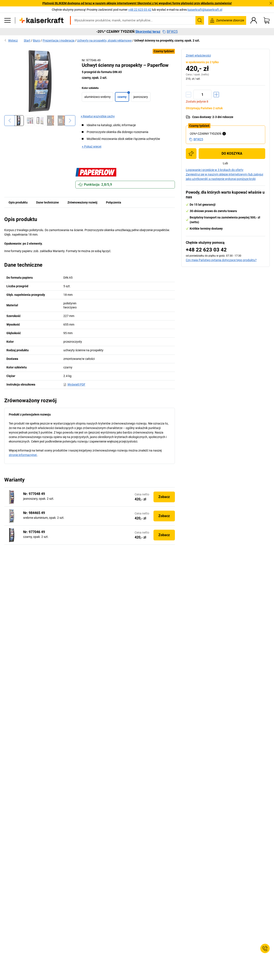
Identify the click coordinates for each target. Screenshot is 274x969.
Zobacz (164, 497)
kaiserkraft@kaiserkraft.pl (205, 9)
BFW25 (170, 31)
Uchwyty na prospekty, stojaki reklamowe (104, 40)
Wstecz (11, 40)
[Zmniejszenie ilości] (188, 94)
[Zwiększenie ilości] (216, 94)
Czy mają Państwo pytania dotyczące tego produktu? (221, 260)
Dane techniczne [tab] (47, 202)
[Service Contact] (265, 948)
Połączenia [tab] (113, 202)
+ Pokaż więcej (91, 146)
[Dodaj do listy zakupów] (191, 153)
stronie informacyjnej (23, 455)
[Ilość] (202, 94)
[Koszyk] (266, 20)
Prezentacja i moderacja (58, 40)
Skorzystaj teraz (147, 31)
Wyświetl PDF (74, 384)
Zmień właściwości (198, 55)
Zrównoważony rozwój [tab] (82, 202)
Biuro (36, 40)
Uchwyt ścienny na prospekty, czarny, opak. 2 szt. (167, 40)
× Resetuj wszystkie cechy (98, 116)
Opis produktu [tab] (18, 202)
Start (27, 40)
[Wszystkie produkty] (7, 20)
